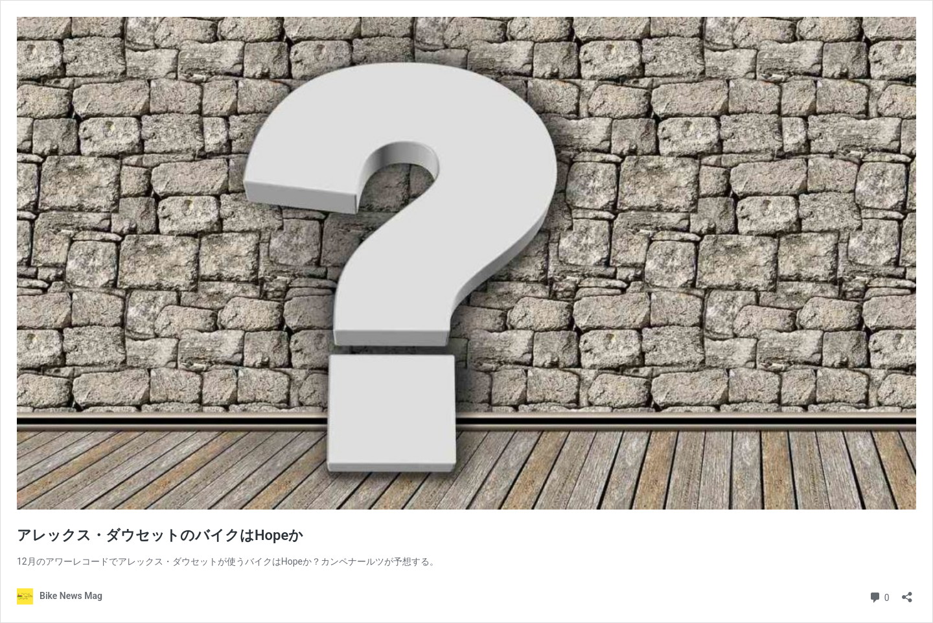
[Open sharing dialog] (907, 593)
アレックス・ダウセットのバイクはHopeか (160, 535)
